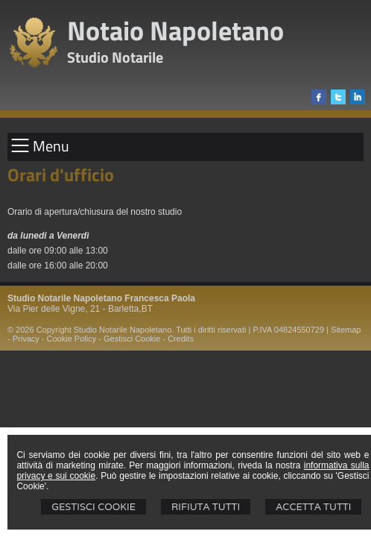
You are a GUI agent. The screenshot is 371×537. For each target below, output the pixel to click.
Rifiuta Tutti (205, 506)
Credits (181, 338)
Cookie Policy (72, 338)
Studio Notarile (115, 57)
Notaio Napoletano (175, 30)
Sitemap (346, 329)
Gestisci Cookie (93, 506)
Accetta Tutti (313, 506)
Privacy (26, 338)
